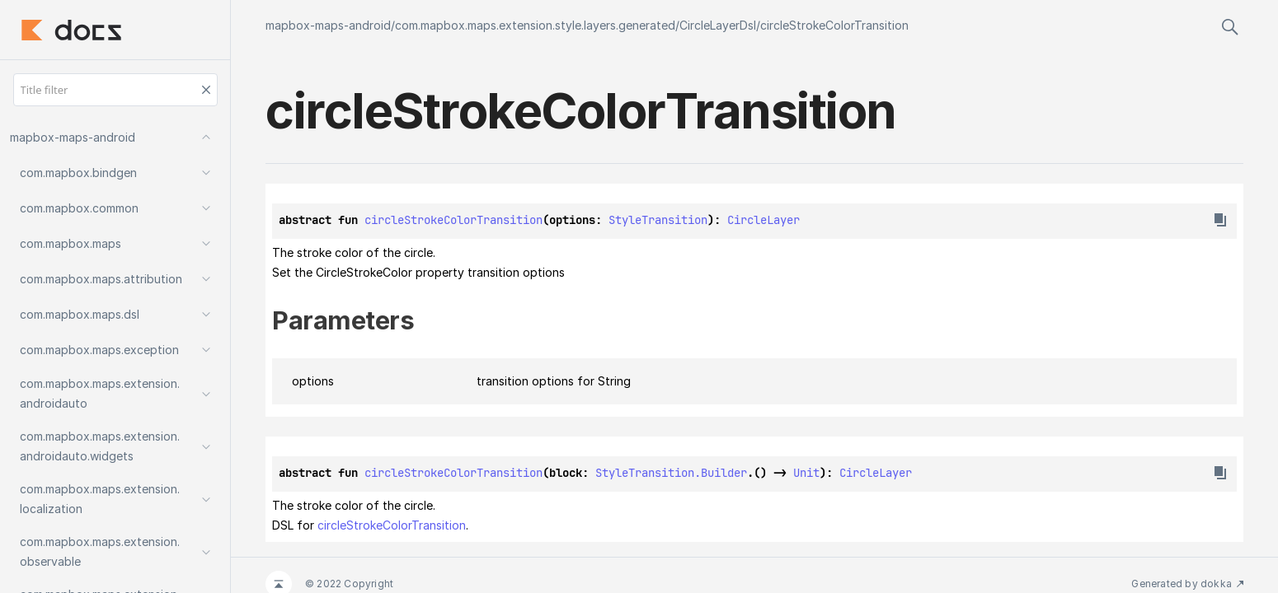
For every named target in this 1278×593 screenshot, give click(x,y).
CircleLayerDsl (717, 25)
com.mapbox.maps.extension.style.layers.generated (535, 25)
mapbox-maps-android (328, 25)
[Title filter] (115, 89)
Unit (806, 472)
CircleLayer (763, 219)
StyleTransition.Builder (671, 472)
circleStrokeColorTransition (834, 25)
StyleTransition (657, 219)
